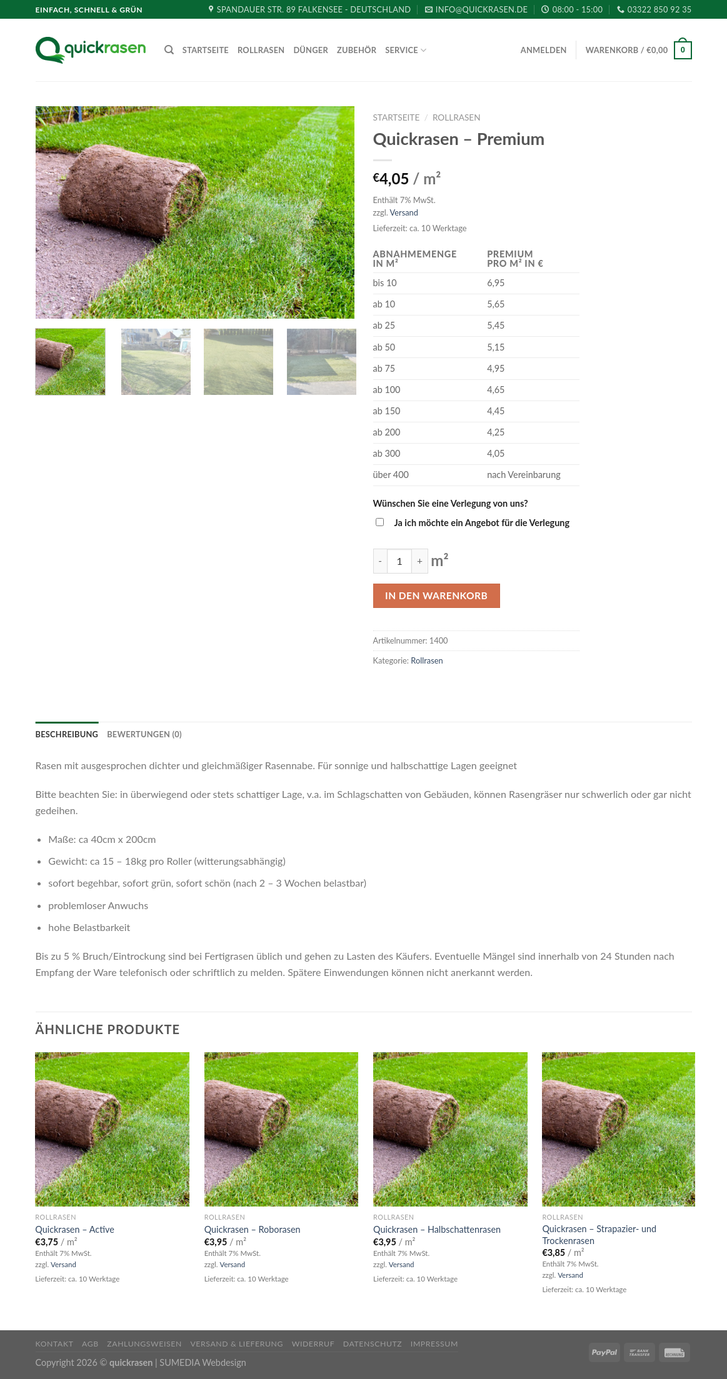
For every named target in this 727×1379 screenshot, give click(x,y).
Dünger (310, 50)
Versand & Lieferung (236, 1343)
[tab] (67, 734)
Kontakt (55, 1343)
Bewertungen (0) (144, 734)
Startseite (206, 50)
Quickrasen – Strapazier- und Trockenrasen (599, 1234)
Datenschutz (373, 1343)
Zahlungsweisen (144, 1343)
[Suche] (169, 50)
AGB (90, 1343)
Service (405, 50)
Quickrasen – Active (74, 1229)
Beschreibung (67, 734)
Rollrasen (261, 50)
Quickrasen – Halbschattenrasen (437, 1229)
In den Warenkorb (436, 595)
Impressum (434, 1343)
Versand (404, 212)
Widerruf (313, 1343)
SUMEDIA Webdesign (202, 1362)
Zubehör (356, 50)
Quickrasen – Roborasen (252, 1229)
